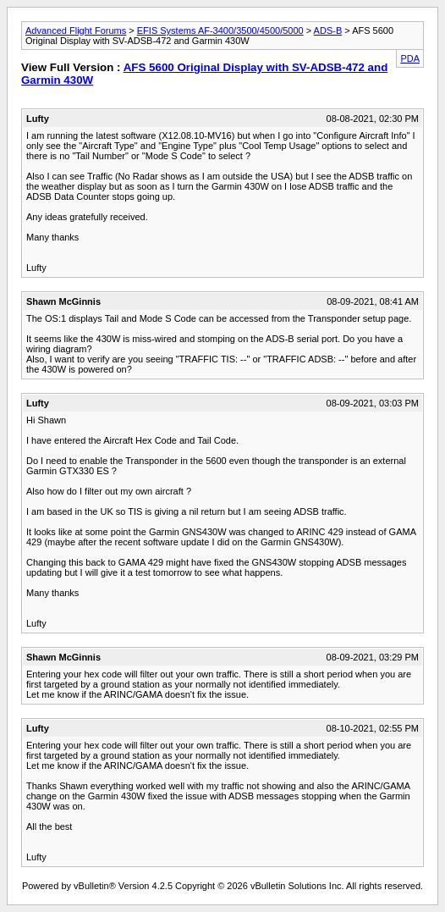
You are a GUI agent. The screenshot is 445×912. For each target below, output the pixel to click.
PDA (410, 58)
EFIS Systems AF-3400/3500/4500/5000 (220, 30)
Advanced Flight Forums (75, 30)
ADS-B (328, 30)
